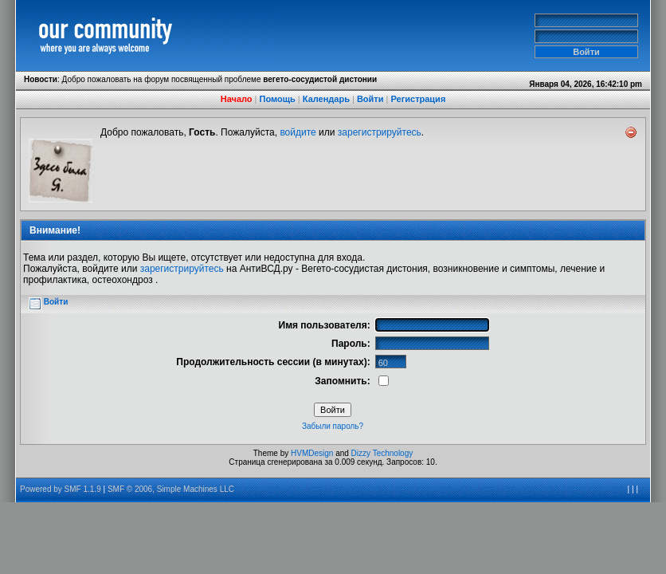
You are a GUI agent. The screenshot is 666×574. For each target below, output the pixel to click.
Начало (237, 99)
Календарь (326, 99)
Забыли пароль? (332, 426)
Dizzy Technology (382, 453)
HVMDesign (312, 453)
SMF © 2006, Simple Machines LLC (171, 489)
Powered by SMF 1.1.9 (60, 489)
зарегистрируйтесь (379, 132)
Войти (370, 99)
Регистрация (417, 99)
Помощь (278, 99)
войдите (297, 132)
